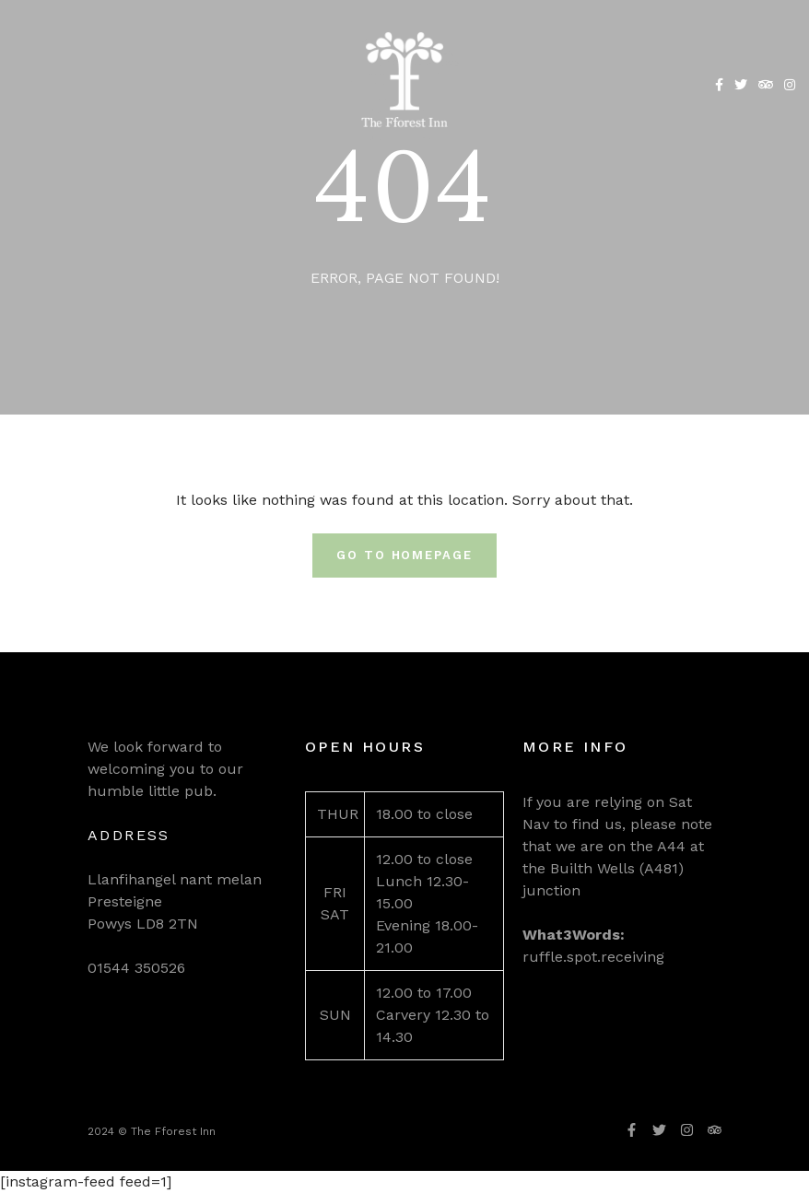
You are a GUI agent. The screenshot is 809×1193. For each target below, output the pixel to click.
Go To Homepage (404, 555)
